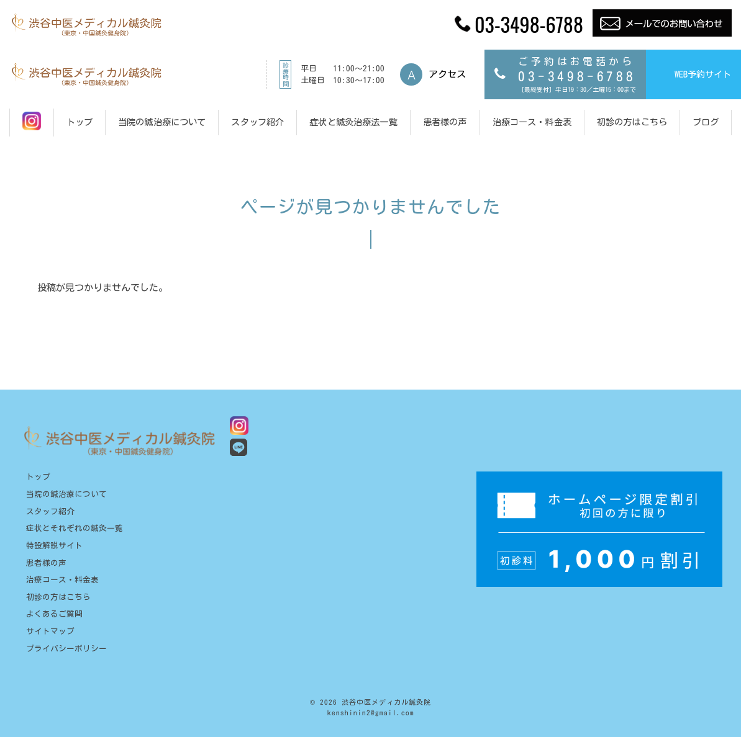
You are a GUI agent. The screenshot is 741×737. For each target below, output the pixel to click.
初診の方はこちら (58, 597)
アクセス (447, 74)
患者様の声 (46, 563)
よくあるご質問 (54, 614)
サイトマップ (50, 631)
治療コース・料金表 (62, 580)
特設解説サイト (54, 546)
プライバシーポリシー (66, 649)
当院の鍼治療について (66, 494)
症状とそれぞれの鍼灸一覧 (74, 528)
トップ (38, 477)
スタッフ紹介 (50, 511)
